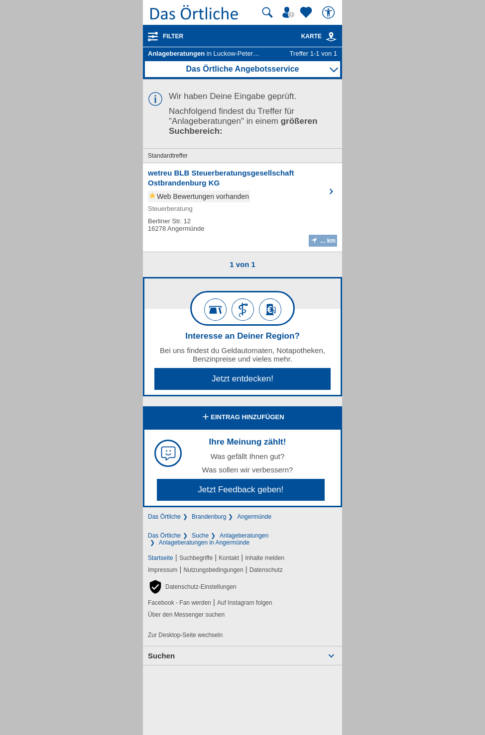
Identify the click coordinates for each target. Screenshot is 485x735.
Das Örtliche (164, 516)
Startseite (160, 557)
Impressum (162, 569)
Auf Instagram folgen (244, 602)
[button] (192, 587)
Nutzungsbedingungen (213, 569)
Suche (200, 535)
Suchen (161, 655)
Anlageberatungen (244, 535)
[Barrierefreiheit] (329, 12)
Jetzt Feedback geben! (240, 489)
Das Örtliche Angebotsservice (242, 69)
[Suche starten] (267, 12)
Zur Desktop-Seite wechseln (185, 635)
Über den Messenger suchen (186, 614)
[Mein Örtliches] (289, 12)
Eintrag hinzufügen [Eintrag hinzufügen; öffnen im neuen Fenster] (242, 418)
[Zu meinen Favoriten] (307, 12)
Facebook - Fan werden (179, 602)
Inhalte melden (264, 557)
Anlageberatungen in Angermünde (204, 542)
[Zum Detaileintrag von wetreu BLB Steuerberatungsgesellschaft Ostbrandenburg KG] (242, 207)
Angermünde (254, 516)
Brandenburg (209, 516)
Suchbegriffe (196, 557)
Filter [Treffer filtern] (173, 36)
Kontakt (229, 557)
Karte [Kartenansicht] (319, 36)
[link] (331, 37)
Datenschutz (266, 569)
